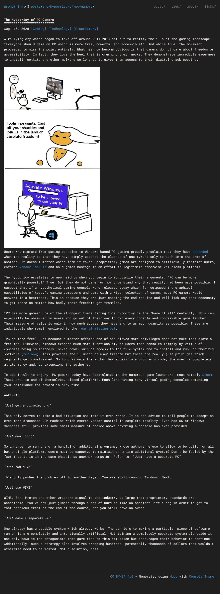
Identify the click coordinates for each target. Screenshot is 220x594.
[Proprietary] (85, 29)
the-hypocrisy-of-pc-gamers (67, 6)
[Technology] (59, 29)
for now (30, 354)
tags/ (176, 6)
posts (35, 6)
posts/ (159, 6)
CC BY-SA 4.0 (121, 576)
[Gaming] (38, 29)
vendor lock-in (32, 267)
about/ (193, 6)
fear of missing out (97, 328)
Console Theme (201, 576)
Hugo (174, 576)
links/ (210, 6)
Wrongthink (13, 6)
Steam (207, 375)
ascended (200, 252)
